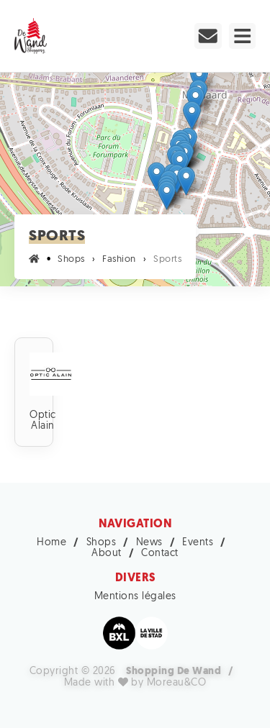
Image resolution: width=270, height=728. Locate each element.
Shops (101, 542)
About (106, 553)
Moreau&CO (177, 683)
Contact (160, 553)
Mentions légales (135, 596)
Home (51, 542)
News (149, 542)
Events (197, 542)
